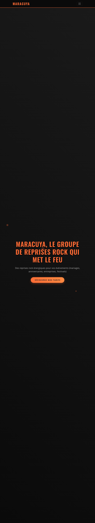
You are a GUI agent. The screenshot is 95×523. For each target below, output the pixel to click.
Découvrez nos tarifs (47, 280)
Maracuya (21, 3)
